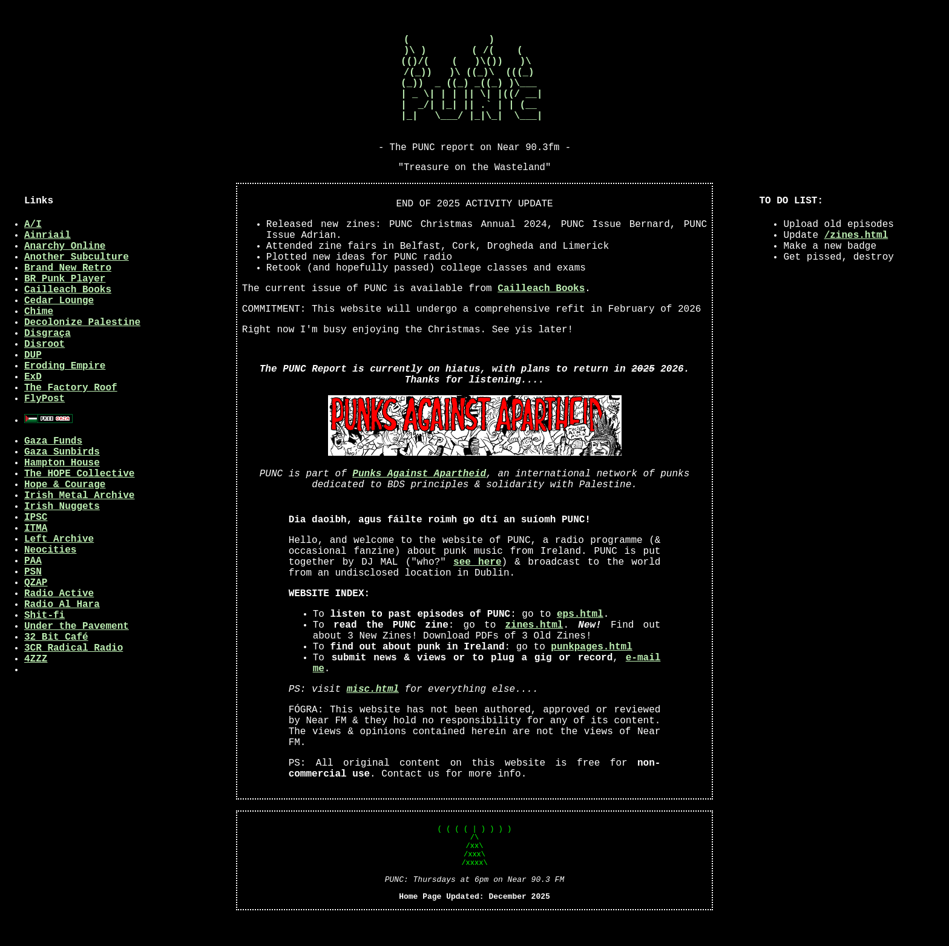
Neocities (50, 576)
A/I (33, 251)
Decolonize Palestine (82, 349)
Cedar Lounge (59, 327)
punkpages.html (591, 673)
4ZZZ (35, 685)
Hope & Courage (64, 511)
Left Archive (59, 565)
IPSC (35, 544)
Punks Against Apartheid (419, 500)
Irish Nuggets (62, 533)
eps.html (580, 641)
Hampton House (62, 489)
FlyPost (44, 425)
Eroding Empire (64, 392)
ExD (33, 403)
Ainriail (47, 262)
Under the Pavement (76, 653)
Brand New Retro (67, 294)
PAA (33, 587)
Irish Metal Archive (79, 522)
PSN (33, 598)
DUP (33, 381)
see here (477, 588)
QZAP (35, 609)
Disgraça (47, 360)
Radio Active (59, 620)
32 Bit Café (56, 664)
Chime (38, 338)
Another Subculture (76, 283)
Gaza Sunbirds (62, 478)
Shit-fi (44, 642)
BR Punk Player (64, 305)
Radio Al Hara (62, 631)
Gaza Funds (53, 467)
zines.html (534, 651)
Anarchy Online (64, 273)
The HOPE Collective (79, 500)
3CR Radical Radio (73, 674)
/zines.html (856, 262)
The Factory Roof (70, 414)
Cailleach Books (67, 316)
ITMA (35, 555)
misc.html (373, 716)
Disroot (44, 371)
